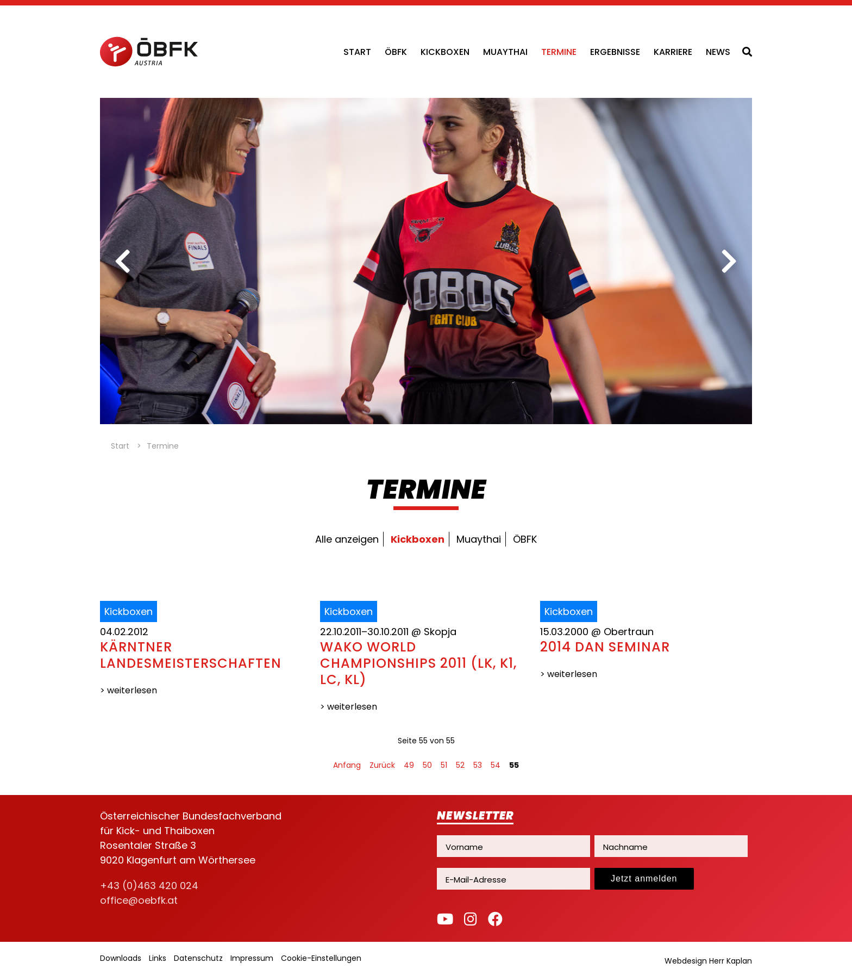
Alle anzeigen (347, 539)
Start (357, 52)
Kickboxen (445, 52)
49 (409, 765)
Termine (559, 52)
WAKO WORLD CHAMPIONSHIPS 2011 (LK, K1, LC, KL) (418, 663)
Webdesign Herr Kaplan (708, 960)
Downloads (120, 958)
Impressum (251, 958)
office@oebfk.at (139, 900)
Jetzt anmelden (644, 878)
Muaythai (505, 52)
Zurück (382, 765)
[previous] (122, 261)
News (718, 52)
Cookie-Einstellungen (321, 958)
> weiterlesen (128, 690)
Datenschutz (198, 958)
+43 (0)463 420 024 (149, 885)
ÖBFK (396, 52)
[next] (729, 261)
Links (157, 958)
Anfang (347, 765)
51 (444, 765)
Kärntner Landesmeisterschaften (190, 655)
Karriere (673, 52)
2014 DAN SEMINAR (605, 647)
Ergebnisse (615, 52)
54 (495, 765)
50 (427, 765)
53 (477, 765)
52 (460, 765)
